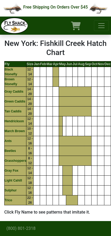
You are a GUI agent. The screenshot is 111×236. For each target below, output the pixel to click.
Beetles (10, 151)
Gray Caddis (14, 91)
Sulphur (11, 190)
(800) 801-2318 (20, 228)
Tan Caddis (13, 111)
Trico (8, 200)
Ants (8, 141)
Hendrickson (14, 121)
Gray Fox (11, 170)
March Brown (15, 131)
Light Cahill (13, 180)
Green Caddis (15, 101)
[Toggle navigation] (101, 25)
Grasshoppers (15, 161)
